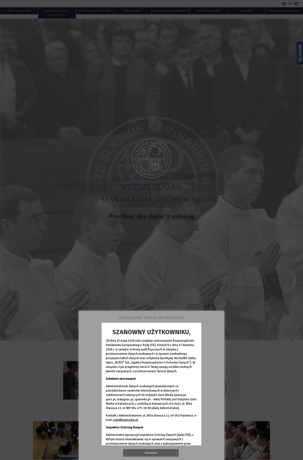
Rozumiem (151, 452)
